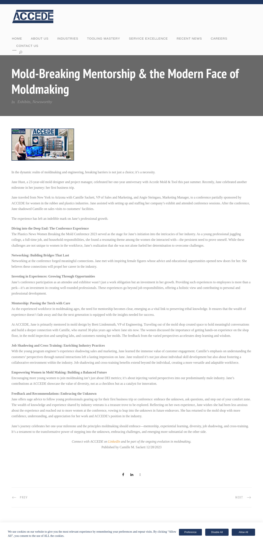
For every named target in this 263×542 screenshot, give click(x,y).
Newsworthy (42, 102)
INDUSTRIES (67, 38)
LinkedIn (114, 441)
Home (17, 38)
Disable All (217, 532)
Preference (190, 532)
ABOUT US (39, 38)
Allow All (243, 532)
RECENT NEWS (189, 38)
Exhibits (24, 102)
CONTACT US (27, 45)
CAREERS (219, 38)
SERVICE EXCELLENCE (148, 38)
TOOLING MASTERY (103, 38)
